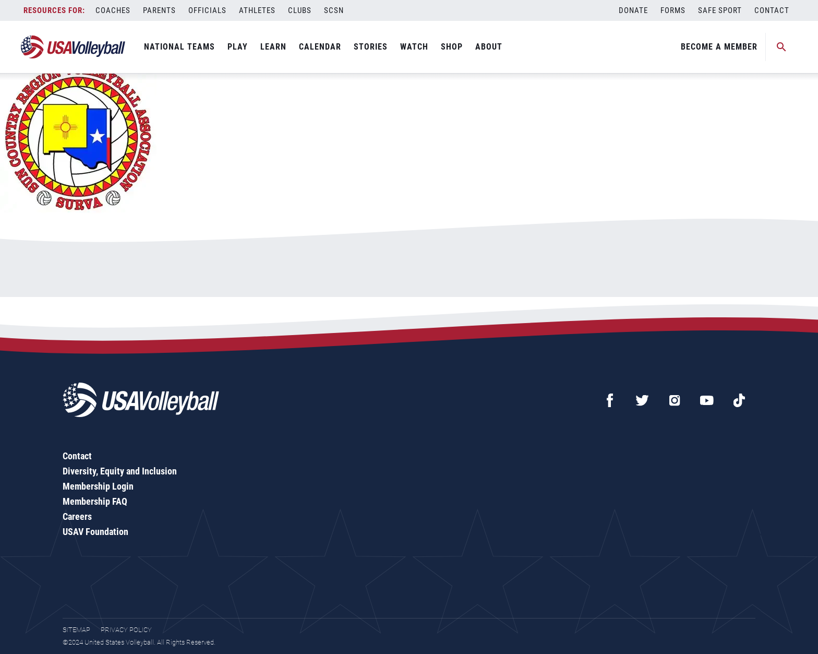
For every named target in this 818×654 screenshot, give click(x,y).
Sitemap (76, 630)
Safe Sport (720, 10)
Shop (452, 47)
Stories (371, 47)
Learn (273, 47)
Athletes (257, 10)
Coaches (112, 10)
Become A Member (719, 47)
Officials (207, 10)
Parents (159, 10)
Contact (771, 10)
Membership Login (98, 486)
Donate (633, 10)
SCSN (334, 10)
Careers (77, 516)
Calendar (320, 47)
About (488, 47)
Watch (414, 47)
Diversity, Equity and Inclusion (120, 471)
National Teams (179, 47)
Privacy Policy (126, 630)
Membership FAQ (95, 501)
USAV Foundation (95, 531)
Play (237, 47)
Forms (672, 10)
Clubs (299, 10)
